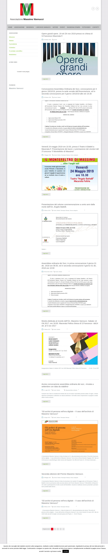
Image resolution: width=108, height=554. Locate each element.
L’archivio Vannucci (43, 27)
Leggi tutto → (46, 79)
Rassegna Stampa (65, 155)
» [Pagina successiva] (63, 529)
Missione (12, 37)
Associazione (19, 27)
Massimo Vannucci (16, 88)
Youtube (97, 8)
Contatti (96, 27)
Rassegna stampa (73, 27)
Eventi (62, 27)
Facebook (93, 8)
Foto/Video (86, 27)
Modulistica (12, 54)
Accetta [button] (66, 551)
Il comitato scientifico (15, 51)
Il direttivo (12, 47)
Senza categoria (74, 155)
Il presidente (13, 44)
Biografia (30, 27)
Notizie (55, 27)
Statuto (11, 40)
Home (10, 27)
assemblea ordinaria (72, 390)
